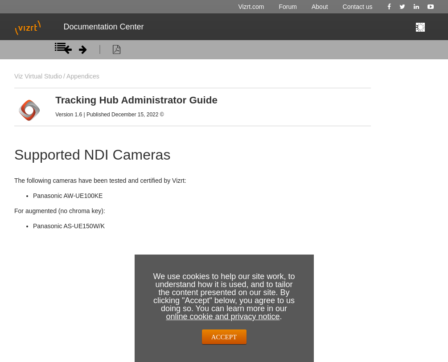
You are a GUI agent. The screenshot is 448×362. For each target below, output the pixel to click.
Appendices (82, 76)
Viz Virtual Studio (38, 76)
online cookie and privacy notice (222, 316)
